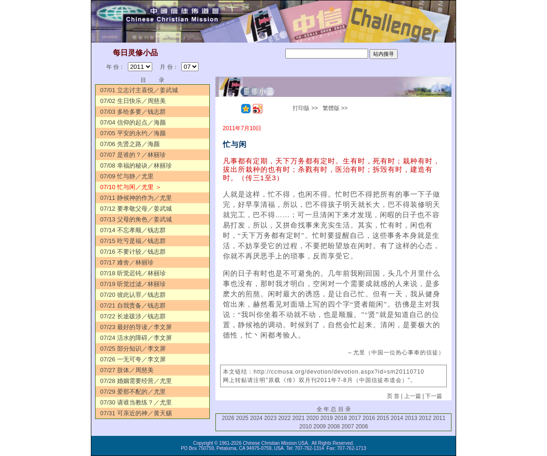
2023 (270, 418)
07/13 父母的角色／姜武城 (136, 219)
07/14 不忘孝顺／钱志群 (133, 230)
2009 (319, 426)
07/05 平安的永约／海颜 (133, 133)
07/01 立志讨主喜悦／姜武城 (139, 90)
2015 (383, 418)
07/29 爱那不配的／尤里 (133, 391)
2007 (347, 426)
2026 (228, 418)
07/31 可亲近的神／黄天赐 (136, 413)
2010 (305, 426)
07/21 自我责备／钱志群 (133, 305)
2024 (256, 418)
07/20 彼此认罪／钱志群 (133, 294)
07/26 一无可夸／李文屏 (133, 359)
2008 (333, 426)
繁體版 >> (335, 108)
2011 (439, 418)
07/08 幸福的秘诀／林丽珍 (136, 165)
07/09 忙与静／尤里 (127, 176)
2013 (411, 418)
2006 (361, 426)
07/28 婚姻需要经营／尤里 (136, 380)
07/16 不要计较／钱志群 (133, 251)
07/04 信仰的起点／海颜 (133, 122)
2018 (340, 418)
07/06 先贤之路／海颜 (130, 143)
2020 (312, 418)
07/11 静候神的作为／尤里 (136, 197)
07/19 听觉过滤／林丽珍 (133, 283)
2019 (326, 418)
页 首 (393, 396)
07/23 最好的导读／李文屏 (136, 327)
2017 (354, 418)
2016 (368, 418)
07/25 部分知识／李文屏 (133, 348)
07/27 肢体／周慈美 (127, 370)
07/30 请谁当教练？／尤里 (136, 402)
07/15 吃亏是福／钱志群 (133, 240)
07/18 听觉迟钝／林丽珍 (133, 273)
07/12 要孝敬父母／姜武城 (136, 208)
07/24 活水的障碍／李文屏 (136, 337)
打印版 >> (305, 108)
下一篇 (433, 396)
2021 (298, 418)
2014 (397, 418)
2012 (425, 418)
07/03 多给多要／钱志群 (133, 111)
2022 (284, 418)
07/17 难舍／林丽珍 (127, 262)
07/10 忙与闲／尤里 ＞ (131, 187)
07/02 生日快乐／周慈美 (133, 100)
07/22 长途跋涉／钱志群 (133, 316)
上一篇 (412, 396)
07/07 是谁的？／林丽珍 (133, 154)
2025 (242, 418)
